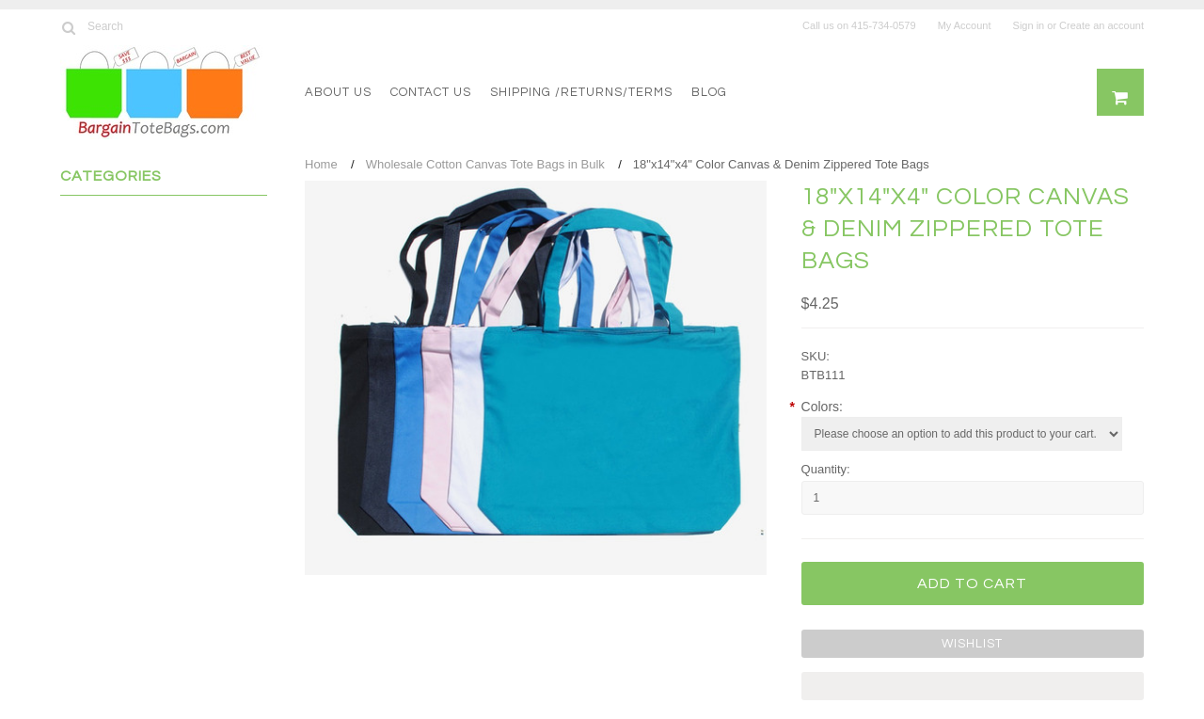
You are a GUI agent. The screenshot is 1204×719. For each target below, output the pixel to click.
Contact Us (430, 92)
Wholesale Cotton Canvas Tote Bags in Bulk (485, 164)
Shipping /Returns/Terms (581, 92)
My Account (964, 25)
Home (321, 164)
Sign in (1029, 25)
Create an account (1101, 25)
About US (338, 92)
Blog (709, 92)
